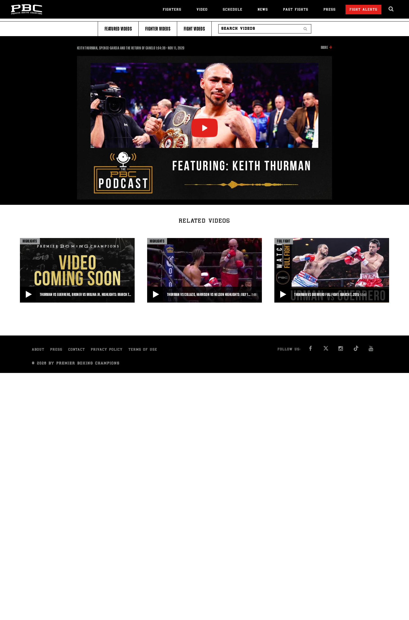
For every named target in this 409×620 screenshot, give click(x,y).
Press (329, 10)
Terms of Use (143, 350)
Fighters (172, 10)
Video (202, 10)
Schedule (232, 10)
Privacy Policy (107, 350)
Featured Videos (118, 29)
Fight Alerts (363, 10)
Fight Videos (194, 29)
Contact (76, 350)
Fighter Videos (157, 29)
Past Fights (295, 10)
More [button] (324, 47)
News (263, 10)
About (38, 350)
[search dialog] (391, 9)
